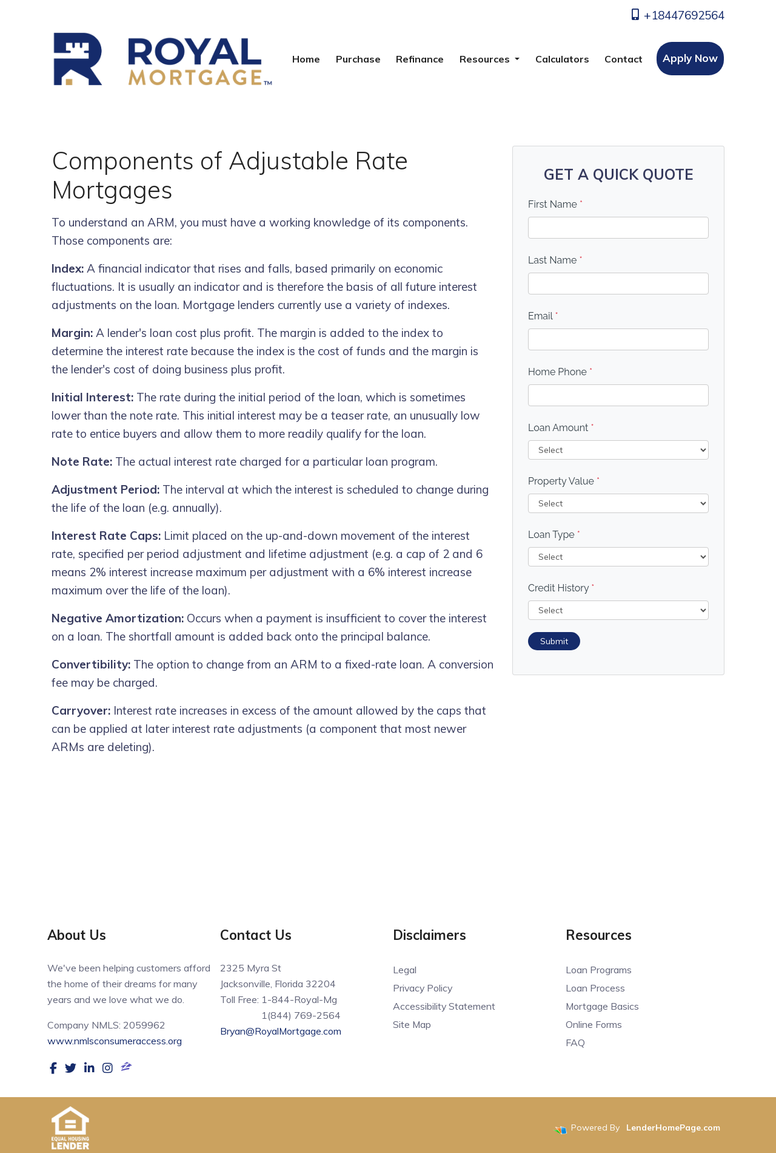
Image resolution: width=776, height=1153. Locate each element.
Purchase (358, 59)
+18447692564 (676, 15)
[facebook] (53, 1067)
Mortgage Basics (603, 1006)
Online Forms (594, 1024)
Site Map (412, 1024)
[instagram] (107, 1067)
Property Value (564, 481)
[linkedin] (89, 1067)
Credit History (561, 588)
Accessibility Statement (444, 1006)
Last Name (555, 260)
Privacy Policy (423, 988)
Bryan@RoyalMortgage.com (281, 1031)
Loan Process (595, 988)
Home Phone (560, 372)
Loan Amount (561, 428)
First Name (555, 204)
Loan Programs (599, 970)
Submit (554, 641)
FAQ (575, 1042)
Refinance (420, 59)
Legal (404, 970)
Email (543, 316)
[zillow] (126, 1067)
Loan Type (554, 534)
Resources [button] (486, 59)
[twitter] (70, 1067)
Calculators (562, 59)
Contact (623, 59)
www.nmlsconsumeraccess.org (114, 1041)
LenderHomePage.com (673, 1127)
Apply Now (690, 58)
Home (306, 59)
